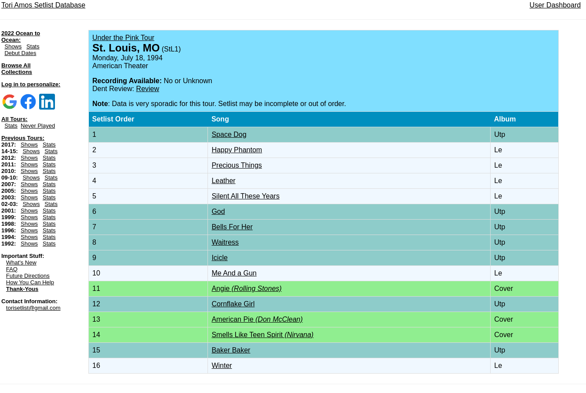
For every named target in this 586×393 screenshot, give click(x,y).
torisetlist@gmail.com (33, 308)
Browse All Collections (16, 68)
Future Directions (28, 275)
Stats (33, 46)
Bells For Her (231, 227)
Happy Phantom (236, 150)
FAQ (12, 269)
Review (147, 88)
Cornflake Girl (233, 304)
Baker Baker (230, 350)
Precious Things (236, 165)
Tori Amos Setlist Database (43, 5)
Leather (223, 180)
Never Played (38, 125)
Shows (13, 46)
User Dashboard (555, 5)
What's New (21, 262)
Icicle (219, 257)
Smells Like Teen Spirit (262, 334)
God (218, 211)
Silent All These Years (245, 196)
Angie (246, 288)
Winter (221, 365)
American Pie (256, 319)
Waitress (225, 242)
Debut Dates (20, 53)
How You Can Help (30, 282)
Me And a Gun (233, 273)
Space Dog (228, 134)
